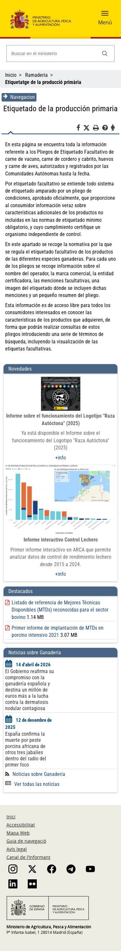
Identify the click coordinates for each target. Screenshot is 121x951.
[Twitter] (88, 128)
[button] (105, 15)
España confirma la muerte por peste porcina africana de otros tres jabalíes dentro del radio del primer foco (25, 749)
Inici (10, 817)
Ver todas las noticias (32, 784)
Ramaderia (36, 75)
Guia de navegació (26, 841)
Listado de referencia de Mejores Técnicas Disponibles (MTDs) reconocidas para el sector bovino (60, 610)
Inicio (10, 75)
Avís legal (16, 849)
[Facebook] (79, 129)
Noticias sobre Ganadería (39, 774)
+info (60, 458)
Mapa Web (18, 833)
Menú (105, 22)
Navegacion (19, 97)
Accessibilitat (20, 825)
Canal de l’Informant (28, 857)
